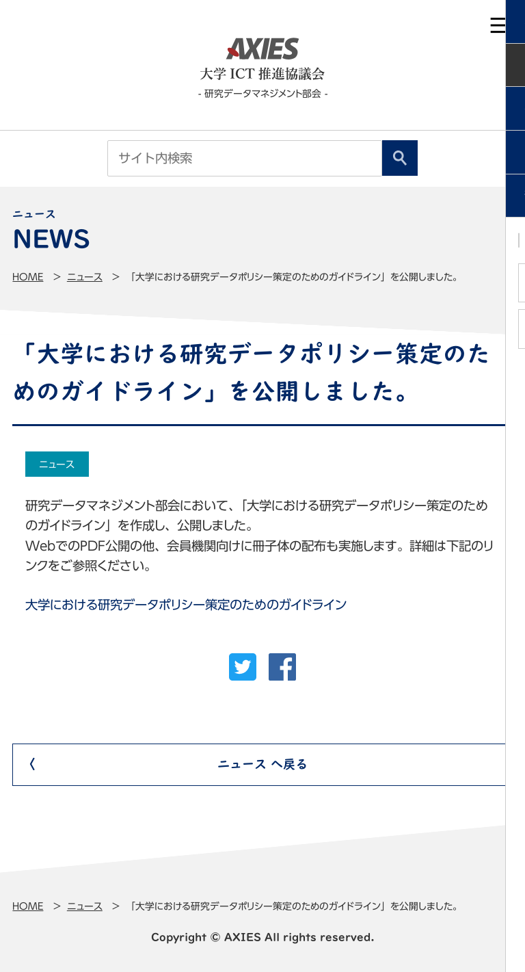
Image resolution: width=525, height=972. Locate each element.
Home (27, 277)
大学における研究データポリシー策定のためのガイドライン (186, 605)
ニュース (85, 277)
